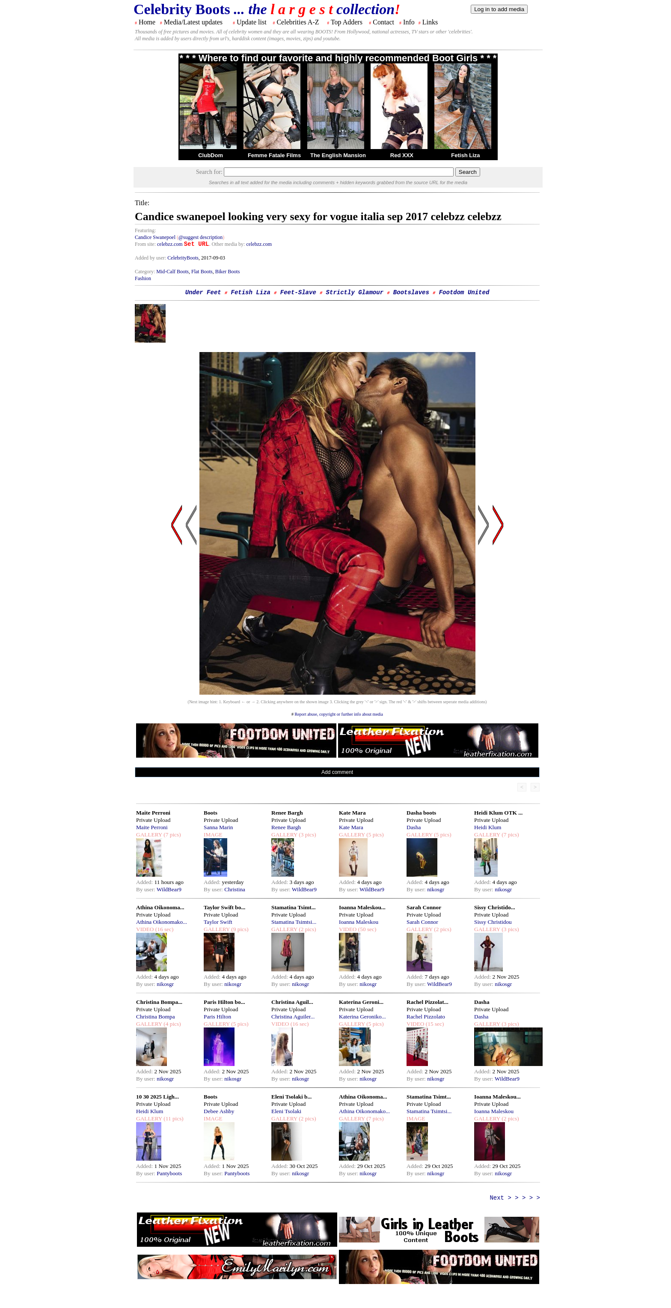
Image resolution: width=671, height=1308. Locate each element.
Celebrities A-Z (297, 22)
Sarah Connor (424, 907)
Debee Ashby (219, 1111)
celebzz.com (170, 244)
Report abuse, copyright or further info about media (338, 714)
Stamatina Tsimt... (293, 907)
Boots (210, 812)
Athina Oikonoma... (160, 907)
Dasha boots (421, 812)
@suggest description (200, 237)
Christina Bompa (155, 1016)
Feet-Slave (298, 292)
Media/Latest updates (193, 22)
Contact (383, 22)
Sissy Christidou (493, 922)
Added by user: (151, 258)
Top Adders (346, 22)
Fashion (143, 278)
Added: (145, 882)
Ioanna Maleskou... (362, 907)
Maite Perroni (153, 812)
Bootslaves (411, 292)
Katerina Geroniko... (362, 1016)
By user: (146, 889)
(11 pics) (173, 1118)
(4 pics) (171, 1024)
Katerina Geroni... (361, 1002)
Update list (252, 22)
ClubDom (210, 155)
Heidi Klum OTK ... (498, 812)
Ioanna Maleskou (358, 922)
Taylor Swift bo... (224, 907)
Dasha (414, 827)
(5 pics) (374, 834)
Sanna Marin (218, 827)
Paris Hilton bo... (224, 1002)
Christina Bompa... (159, 1002)
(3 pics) (306, 834)
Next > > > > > (515, 1198)
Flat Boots (202, 272)
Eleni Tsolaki (286, 1111)
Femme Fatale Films (274, 155)
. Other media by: (227, 244)
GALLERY (149, 834)
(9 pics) (239, 929)
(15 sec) (434, 1024)
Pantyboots (169, 1173)
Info (409, 22)
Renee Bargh (287, 812)
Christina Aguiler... (293, 1016)
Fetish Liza (465, 155)
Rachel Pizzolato (426, 1016)
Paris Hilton (217, 1016)
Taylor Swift (218, 922)
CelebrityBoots (183, 258)
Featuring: (145, 230)
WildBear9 (169, 889)
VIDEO (145, 929)
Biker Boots (227, 272)
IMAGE (213, 834)
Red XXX (401, 155)
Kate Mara (352, 812)
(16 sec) (163, 929)
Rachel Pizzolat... (427, 1002)
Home (147, 22)
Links (430, 22)
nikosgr (435, 889)
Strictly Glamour (354, 292)
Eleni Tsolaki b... (291, 1096)
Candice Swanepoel (155, 237)
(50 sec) (366, 929)
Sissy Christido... (494, 907)
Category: (145, 272)
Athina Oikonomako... (161, 922)
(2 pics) (306, 929)
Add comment (337, 772)
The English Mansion (338, 155)
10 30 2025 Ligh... (157, 1096)
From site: (145, 244)
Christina (234, 889)
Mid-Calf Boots (172, 272)
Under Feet (203, 292)
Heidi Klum (487, 827)
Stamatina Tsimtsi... (293, 922)
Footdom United (464, 292)
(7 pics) (171, 834)
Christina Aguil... (292, 1002)
